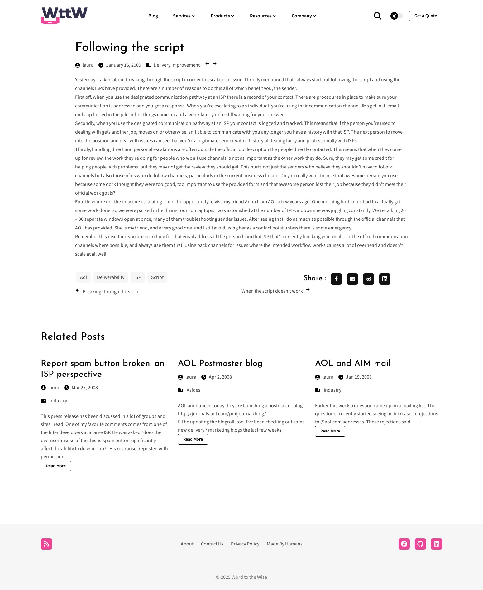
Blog (153, 15)
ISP (137, 277)
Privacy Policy (245, 543)
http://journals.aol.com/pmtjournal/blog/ (222, 413)
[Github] (420, 544)
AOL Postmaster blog (220, 363)
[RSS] (46, 544)
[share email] (352, 279)
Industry (58, 400)
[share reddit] (368, 279)
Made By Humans (285, 543)
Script (157, 277)
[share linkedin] (384, 279)
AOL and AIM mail (352, 363)
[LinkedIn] (436, 544)
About (187, 543)
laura (50, 387)
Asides (193, 390)
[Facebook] (404, 544)
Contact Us (212, 543)
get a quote (425, 16)
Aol (83, 277)
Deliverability (110, 277)
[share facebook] (336, 279)
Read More (56, 466)
